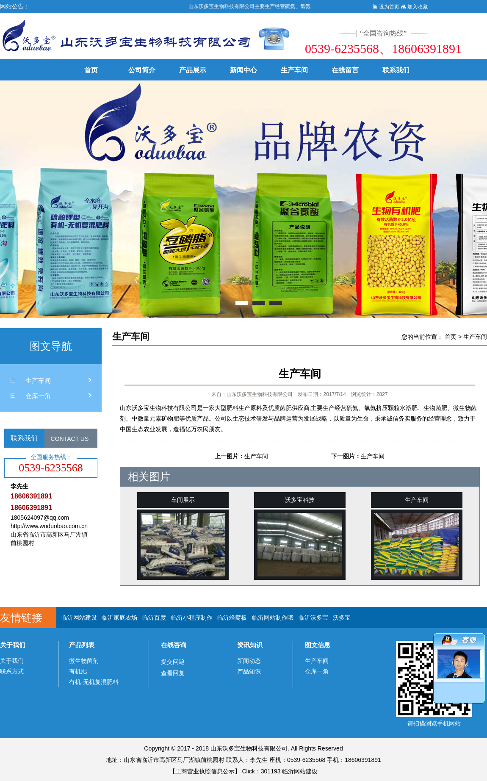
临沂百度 (154, 617)
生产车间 (294, 70)
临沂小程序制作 (192, 617)
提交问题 (173, 661)
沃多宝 (342, 617)
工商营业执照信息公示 (205, 771)
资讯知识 (250, 644)
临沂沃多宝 (313, 617)
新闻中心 (243, 70)
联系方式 (12, 671)
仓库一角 (38, 395)
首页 (91, 70)
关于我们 (12, 644)
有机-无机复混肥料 (94, 682)
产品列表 (81, 644)
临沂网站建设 (79, 617)
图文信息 (317, 644)
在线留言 (345, 70)
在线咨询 (173, 644)
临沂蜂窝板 (232, 617)
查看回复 (173, 673)
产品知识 (249, 671)
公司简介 (141, 70)
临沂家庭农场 (119, 617)
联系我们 (396, 70)
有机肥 (78, 671)
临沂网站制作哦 (272, 617)
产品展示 (192, 70)
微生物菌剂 (84, 660)
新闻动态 (249, 660)
